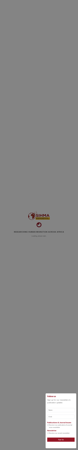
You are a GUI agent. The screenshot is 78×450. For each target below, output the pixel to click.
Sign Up (61, 439)
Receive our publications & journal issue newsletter (60, 426)
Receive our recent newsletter (59, 433)
